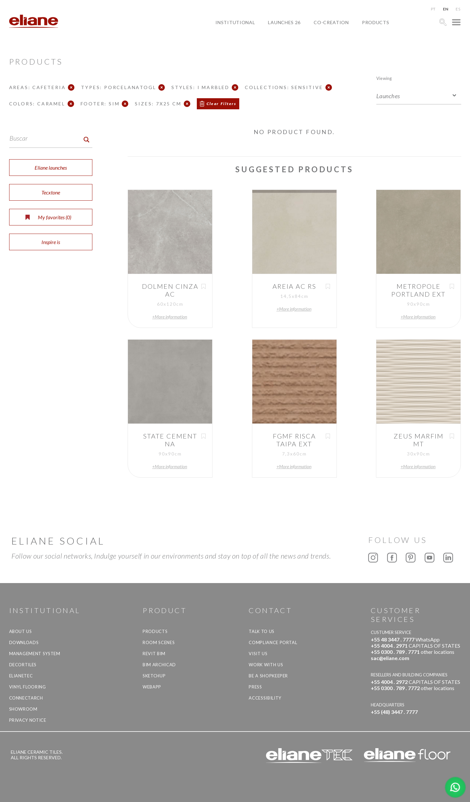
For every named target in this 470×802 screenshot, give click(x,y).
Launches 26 (284, 22)
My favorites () (48, 217)
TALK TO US (261, 631)
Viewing (384, 78)
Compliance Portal (273, 642)
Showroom (23, 709)
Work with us (266, 664)
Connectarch (26, 698)
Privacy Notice (27, 720)
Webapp (152, 686)
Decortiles (23, 664)
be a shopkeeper (268, 675)
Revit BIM (154, 653)
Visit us (258, 653)
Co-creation (331, 22)
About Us (20, 631)
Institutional (235, 22)
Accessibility (265, 698)
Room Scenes (159, 642)
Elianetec (21, 675)
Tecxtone (50, 192)
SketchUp (154, 675)
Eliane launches (51, 167)
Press (255, 686)
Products (375, 22)
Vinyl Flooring (27, 686)
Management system (34, 653)
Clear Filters (222, 103)
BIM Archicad (159, 664)
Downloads (24, 642)
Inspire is (50, 242)
